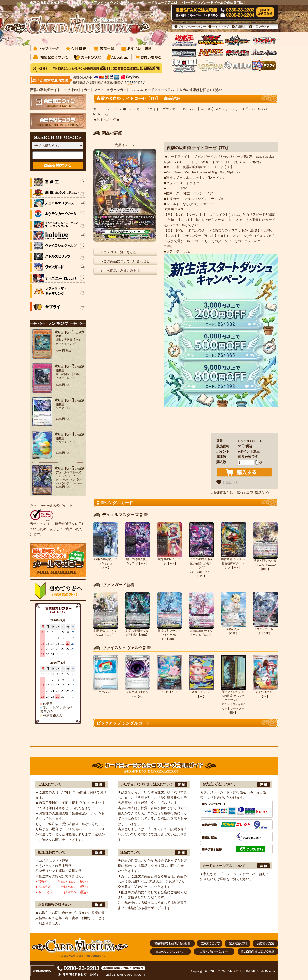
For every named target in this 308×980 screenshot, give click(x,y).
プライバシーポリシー (192, 26)
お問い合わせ (261, 26)
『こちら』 (155, 829)
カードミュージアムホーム (113, 109)
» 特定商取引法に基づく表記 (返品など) (240, 493)
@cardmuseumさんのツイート (51, 505)
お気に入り (227, 482)
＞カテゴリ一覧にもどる (118, 252)
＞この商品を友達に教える (120, 271)
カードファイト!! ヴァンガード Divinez (164, 109)
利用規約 (240, 26)
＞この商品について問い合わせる (125, 261)
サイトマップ (220, 26)
